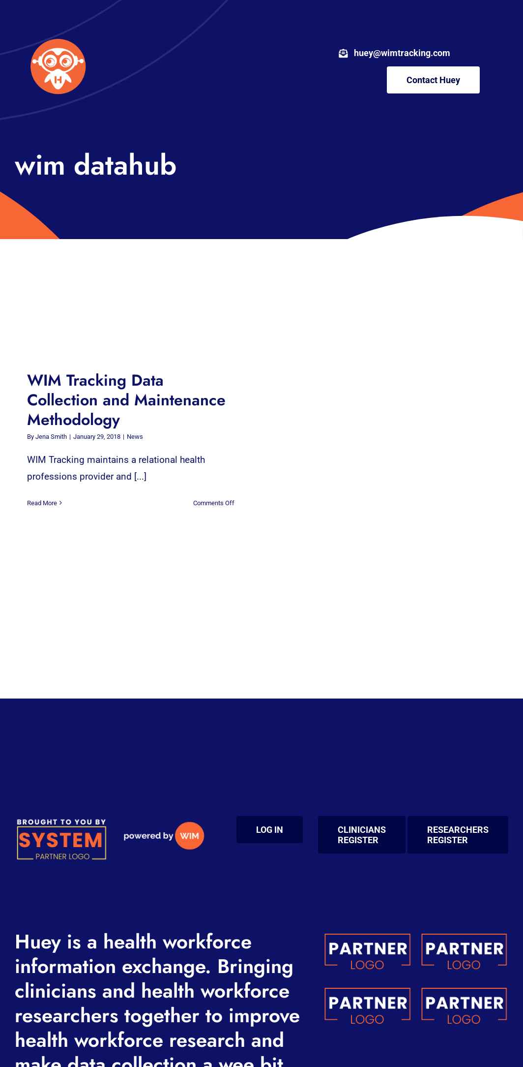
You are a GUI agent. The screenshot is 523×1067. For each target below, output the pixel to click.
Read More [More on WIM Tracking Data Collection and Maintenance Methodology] (42, 503)
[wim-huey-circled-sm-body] (58, 34)
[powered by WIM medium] (163, 820)
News (135, 436)
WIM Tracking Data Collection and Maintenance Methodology (126, 400)
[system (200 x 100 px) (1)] (61, 820)
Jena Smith (51, 436)
